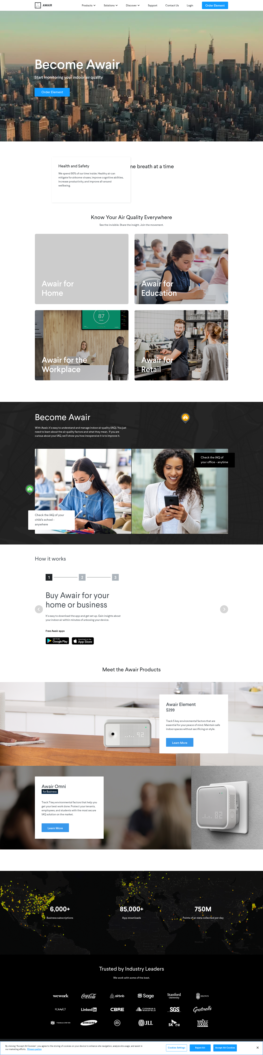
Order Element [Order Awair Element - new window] (215, 5)
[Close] (257, 1047)
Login (190, 5)
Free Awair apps (55, 630)
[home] (43, 5)
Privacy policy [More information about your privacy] (34, 1049)
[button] (88, 5)
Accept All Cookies (225, 1048)
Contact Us (172, 5)
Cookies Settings (176, 1048)
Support (152, 5)
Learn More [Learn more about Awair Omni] (55, 828)
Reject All (200, 1048)
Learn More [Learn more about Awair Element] (179, 743)
